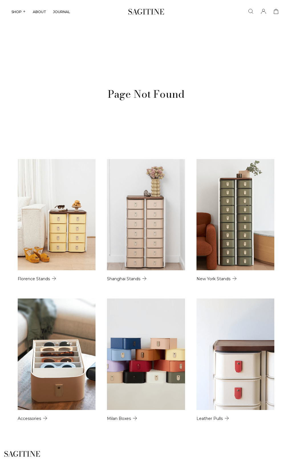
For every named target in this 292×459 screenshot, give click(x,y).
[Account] (263, 11)
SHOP (18, 12)
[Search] (251, 11)
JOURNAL (61, 12)
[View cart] (276, 11)
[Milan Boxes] (146, 359)
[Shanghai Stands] (146, 220)
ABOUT (39, 12)
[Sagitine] (146, 12)
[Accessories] (57, 359)
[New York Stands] (235, 220)
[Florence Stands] (57, 220)
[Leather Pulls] (235, 359)
